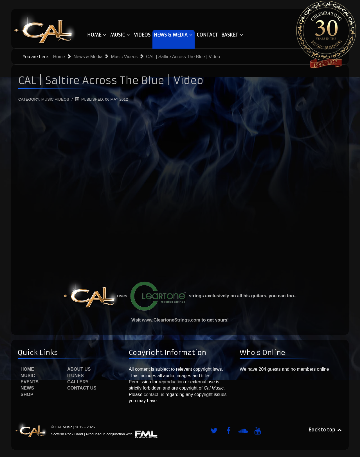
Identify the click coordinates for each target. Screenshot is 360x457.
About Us (79, 369)
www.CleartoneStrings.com (171, 320)
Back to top (325, 430)
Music (28, 375)
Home (27, 369)
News (27, 388)
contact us (153, 394)
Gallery (78, 381)
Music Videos (55, 99)
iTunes (75, 375)
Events (30, 381)
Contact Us (81, 388)
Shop (27, 394)
